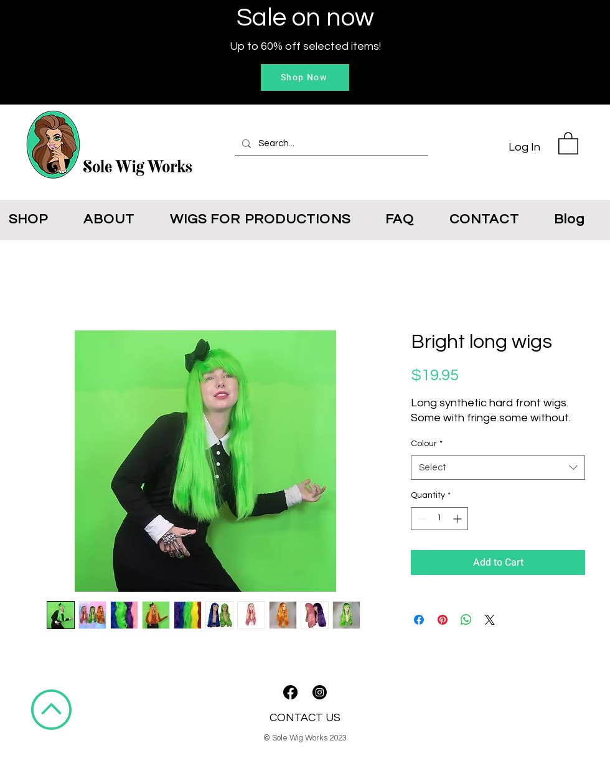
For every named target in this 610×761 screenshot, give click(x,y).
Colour (427, 443)
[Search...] (330, 144)
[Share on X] (489, 619)
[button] (568, 142)
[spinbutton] (439, 519)
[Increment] (458, 519)
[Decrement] (420, 519)
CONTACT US (305, 718)
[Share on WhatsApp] (466, 619)
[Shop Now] (305, 77)
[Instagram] (319, 692)
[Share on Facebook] (418, 619)
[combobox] (498, 467)
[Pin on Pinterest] (442, 619)
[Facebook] (290, 692)
